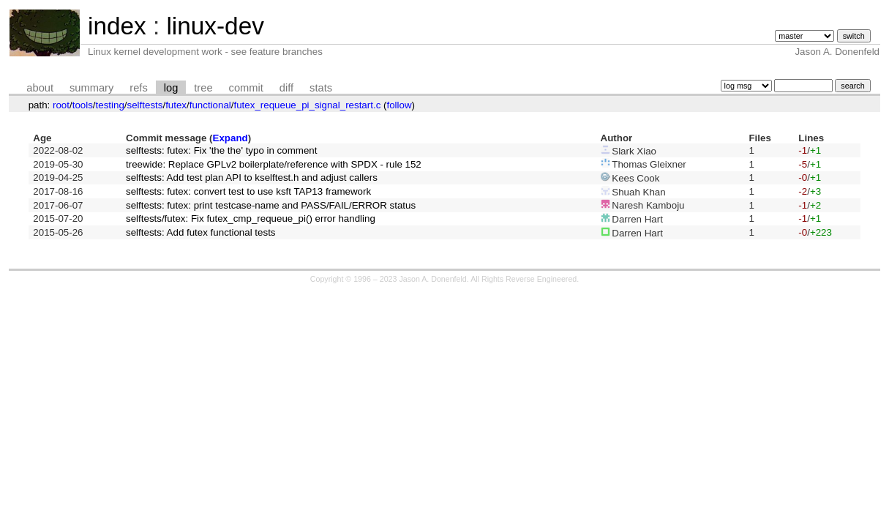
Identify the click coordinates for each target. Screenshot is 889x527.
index (117, 26)
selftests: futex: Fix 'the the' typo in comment (221, 150)
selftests (145, 105)
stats (321, 88)
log (171, 88)
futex (176, 105)
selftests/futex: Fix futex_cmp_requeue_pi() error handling (250, 218)
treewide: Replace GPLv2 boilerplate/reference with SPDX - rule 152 (273, 164)
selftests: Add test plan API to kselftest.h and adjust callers (252, 177)
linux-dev (214, 26)
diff (286, 88)
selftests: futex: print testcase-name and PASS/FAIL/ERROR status (271, 205)
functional (210, 105)
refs (138, 88)
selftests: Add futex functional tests (200, 232)
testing (110, 105)
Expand (230, 137)
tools (82, 105)
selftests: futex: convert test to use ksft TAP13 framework (248, 191)
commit (246, 88)
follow (398, 105)
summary (91, 88)
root (61, 105)
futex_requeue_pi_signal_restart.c (307, 105)
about (39, 88)
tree (203, 88)
